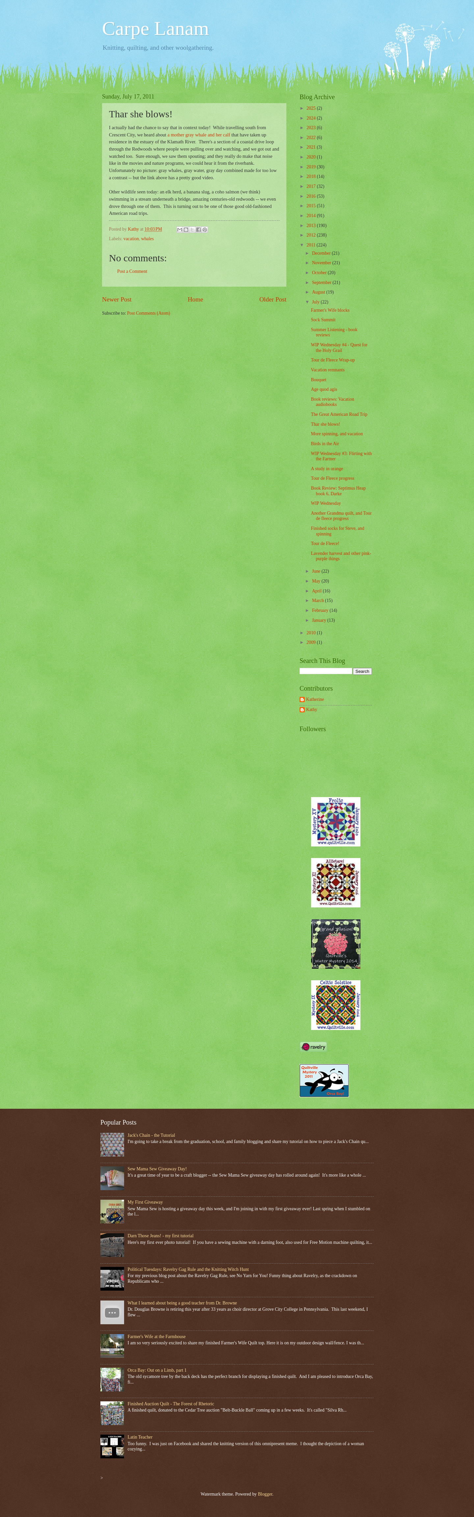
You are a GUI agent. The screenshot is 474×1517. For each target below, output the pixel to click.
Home (195, 299)
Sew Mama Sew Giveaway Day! (157, 1168)
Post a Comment (132, 271)
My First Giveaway (145, 1202)
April (317, 590)
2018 (311, 176)
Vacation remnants (327, 369)
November (322, 262)
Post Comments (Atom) (148, 313)
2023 (311, 127)
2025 (311, 108)
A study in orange (327, 468)
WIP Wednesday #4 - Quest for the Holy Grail (339, 347)
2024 (311, 118)
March (318, 600)
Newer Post (117, 299)
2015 (311, 205)
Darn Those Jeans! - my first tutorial (161, 1235)
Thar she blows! (325, 424)
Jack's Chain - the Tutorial (151, 1135)
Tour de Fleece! (325, 543)
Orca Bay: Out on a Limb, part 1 (157, 1370)
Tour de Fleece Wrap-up (333, 360)
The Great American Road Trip (339, 414)
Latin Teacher (140, 1437)
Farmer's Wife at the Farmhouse (157, 1336)
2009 (311, 642)
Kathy (311, 709)
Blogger (265, 1494)
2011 (311, 245)
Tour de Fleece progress (332, 478)
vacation (131, 238)
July (316, 302)
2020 (311, 157)
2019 (311, 166)
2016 (311, 196)
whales (147, 238)
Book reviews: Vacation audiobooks (332, 402)
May (317, 581)
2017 (311, 186)
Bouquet (318, 379)
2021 (311, 147)
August (319, 292)
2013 (311, 225)
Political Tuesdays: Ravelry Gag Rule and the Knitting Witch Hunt (188, 1269)
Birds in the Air (325, 443)
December (322, 253)
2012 (311, 235)
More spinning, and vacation (337, 433)
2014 (311, 215)
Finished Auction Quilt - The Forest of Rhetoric (171, 1403)
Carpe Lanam (155, 28)
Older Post (272, 299)
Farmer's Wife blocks (330, 310)
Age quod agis (324, 389)
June (317, 571)
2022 (311, 137)
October (320, 272)
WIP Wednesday (326, 503)
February (320, 610)
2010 (311, 632)
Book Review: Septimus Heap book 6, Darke (338, 491)
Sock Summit (323, 319)
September (322, 282)
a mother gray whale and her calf (199, 134)
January (319, 620)
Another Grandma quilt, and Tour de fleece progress (341, 516)
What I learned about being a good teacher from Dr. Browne (182, 1303)
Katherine (315, 699)
